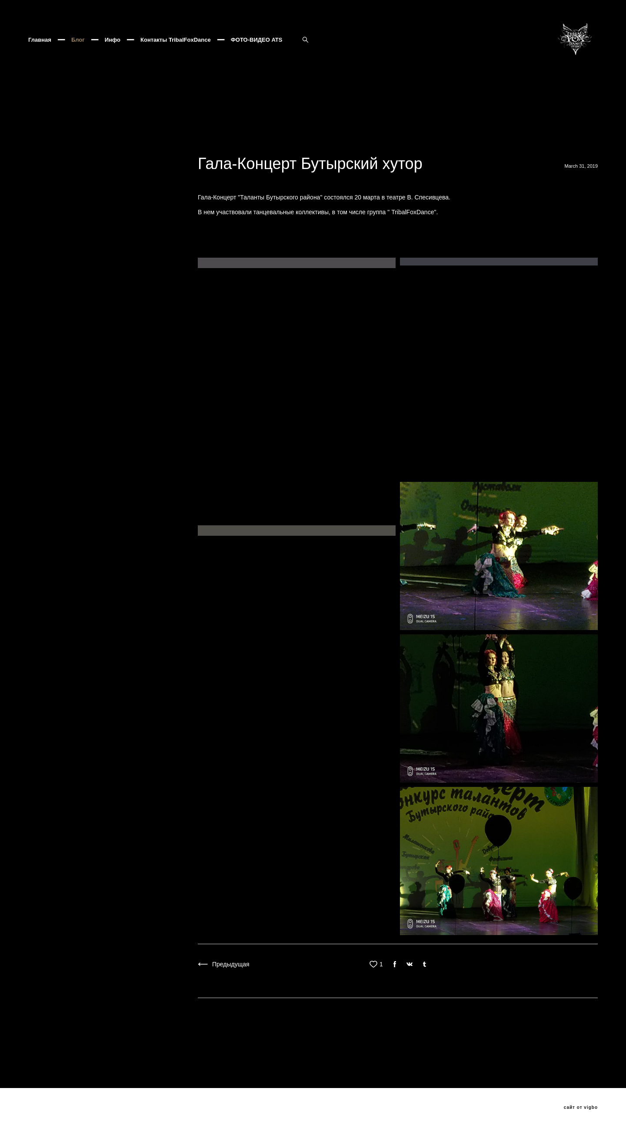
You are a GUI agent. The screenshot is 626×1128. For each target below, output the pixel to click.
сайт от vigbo (581, 1107)
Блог (78, 54)
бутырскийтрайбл (396, 150)
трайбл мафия (199, 150)
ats (295, 150)
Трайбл (552, 139)
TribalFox (441, 139)
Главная (39, 54)
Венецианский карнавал (63, 150)
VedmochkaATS (106, 160)
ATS (579, 139)
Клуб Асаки (286, 139)
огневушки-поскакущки (498, 139)
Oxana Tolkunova (255, 150)
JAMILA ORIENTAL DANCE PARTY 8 (365, 139)
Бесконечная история (132, 139)
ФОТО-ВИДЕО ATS (257, 54)
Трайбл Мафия (489, 150)
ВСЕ (33, 210)
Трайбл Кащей (542, 150)
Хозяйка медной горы (59, 139)
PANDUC (122, 150)
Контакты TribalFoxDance (175, 54)
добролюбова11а (335, 150)
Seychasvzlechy (50, 160)
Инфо (112, 54)
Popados (152, 160)
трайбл (156, 150)
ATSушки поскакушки (205, 160)
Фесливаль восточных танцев (216, 139)
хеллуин (444, 150)
